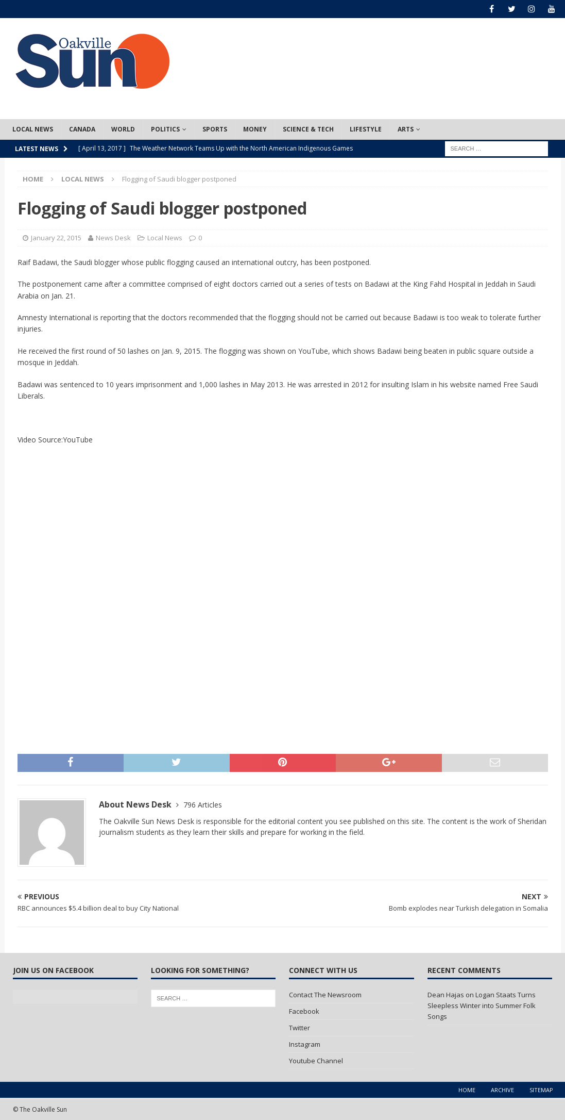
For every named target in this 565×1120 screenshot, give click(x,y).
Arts (406, 129)
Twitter (299, 1027)
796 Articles (202, 805)
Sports (214, 129)
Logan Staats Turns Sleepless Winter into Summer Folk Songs (481, 1005)
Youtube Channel (316, 1060)
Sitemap (541, 1090)
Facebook (304, 1011)
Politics (165, 129)
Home (466, 1090)
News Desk (113, 237)
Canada (82, 129)
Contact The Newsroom (325, 994)
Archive (502, 1090)
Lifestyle (366, 129)
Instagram (304, 1044)
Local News (32, 129)
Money (255, 129)
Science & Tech (308, 129)
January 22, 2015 (56, 237)
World (123, 129)
